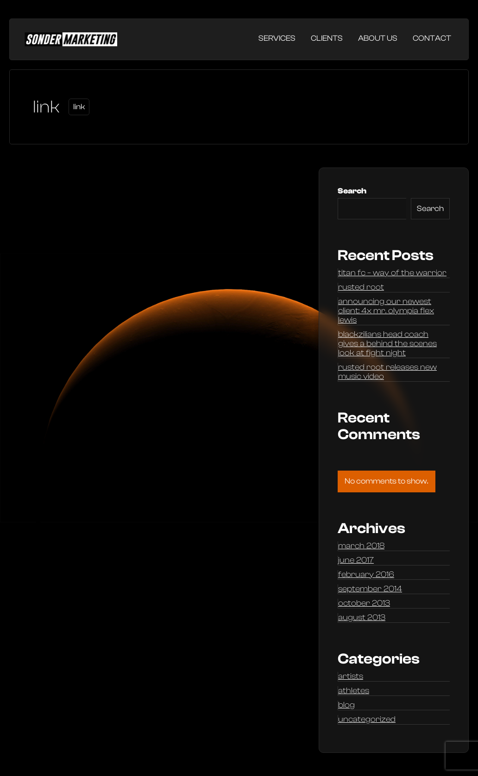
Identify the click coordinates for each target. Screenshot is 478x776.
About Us (377, 38)
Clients (327, 38)
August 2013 (361, 617)
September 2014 (370, 589)
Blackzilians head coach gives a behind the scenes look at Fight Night (387, 344)
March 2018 (361, 546)
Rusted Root (361, 287)
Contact (432, 38)
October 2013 (364, 603)
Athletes (353, 690)
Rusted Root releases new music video (387, 372)
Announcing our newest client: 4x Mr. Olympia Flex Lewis (386, 311)
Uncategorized (367, 719)
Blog (346, 705)
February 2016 (366, 574)
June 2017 (356, 560)
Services (277, 38)
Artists (350, 676)
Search (352, 190)
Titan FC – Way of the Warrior (392, 273)
